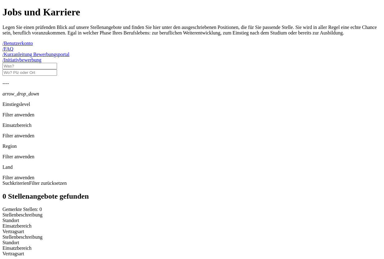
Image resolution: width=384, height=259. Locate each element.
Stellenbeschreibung (22, 237)
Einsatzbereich (16, 248)
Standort (10, 242)
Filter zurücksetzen (48, 183)
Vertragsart (13, 253)
